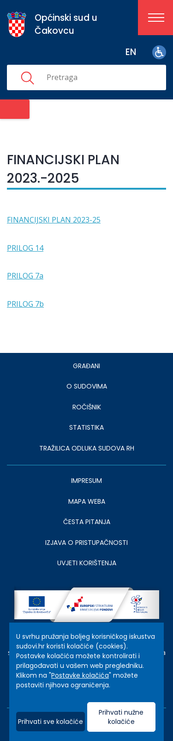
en (130, 52)
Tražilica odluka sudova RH (86, 448)
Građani (86, 365)
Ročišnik (86, 407)
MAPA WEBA (86, 501)
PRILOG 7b (25, 304)
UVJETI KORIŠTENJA (86, 563)
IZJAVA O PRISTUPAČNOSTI (86, 542)
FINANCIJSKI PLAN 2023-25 (54, 220)
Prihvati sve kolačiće (50, 721)
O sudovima (86, 386)
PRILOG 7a (25, 276)
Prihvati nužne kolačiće (121, 717)
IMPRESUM (86, 480)
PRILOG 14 (25, 248)
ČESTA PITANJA (86, 521)
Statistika (86, 427)
